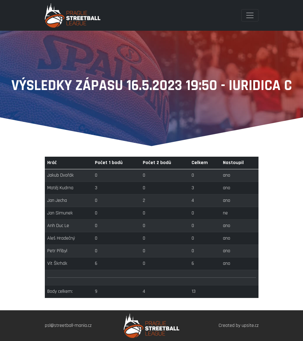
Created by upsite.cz (238, 325)
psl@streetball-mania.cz (68, 325)
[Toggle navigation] (249, 15)
